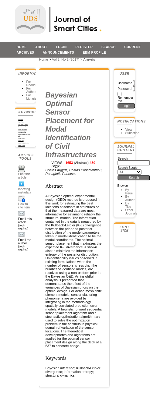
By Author (130, 198)
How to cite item (24, 205)
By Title (128, 205)
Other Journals (131, 211)
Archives (25, 52)
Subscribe (132, 133)
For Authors (31, 90)
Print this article (24, 175)
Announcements (58, 52)
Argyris (89, 59)
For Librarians (33, 97)
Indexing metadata (24, 190)
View (128, 129)
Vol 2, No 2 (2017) (65, 59)
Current (132, 47)
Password (124, 88)
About (41, 47)
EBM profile (94, 52)
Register (84, 47)
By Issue (129, 191)
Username (125, 83)
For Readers (32, 83)
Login (61, 47)
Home (21, 47)
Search (108, 47)
